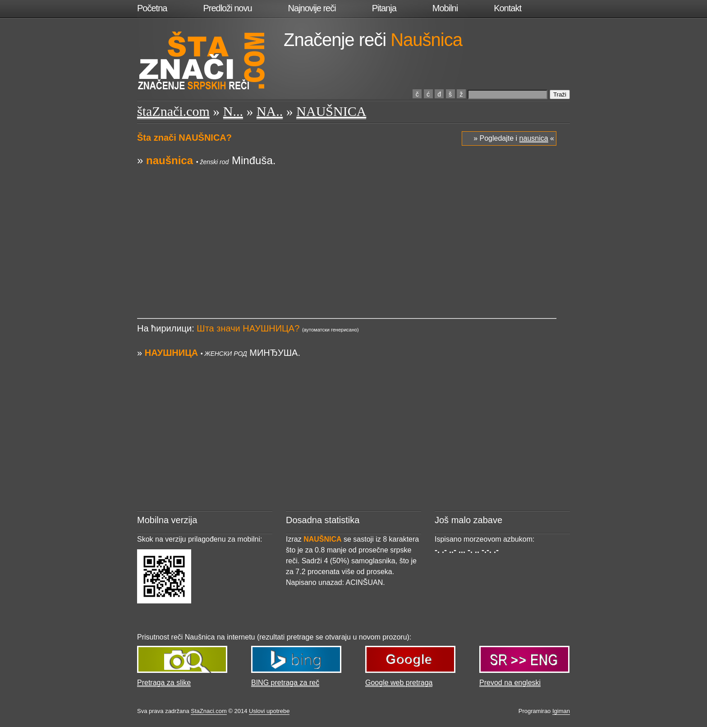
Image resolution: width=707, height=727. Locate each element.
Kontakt (507, 8)
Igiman (561, 711)
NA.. (270, 111)
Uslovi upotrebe (269, 711)
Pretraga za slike (164, 682)
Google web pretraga (398, 682)
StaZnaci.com (208, 711)
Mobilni (445, 8)
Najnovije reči (312, 8)
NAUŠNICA (331, 111)
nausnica (533, 138)
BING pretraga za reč (285, 682)
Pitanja (384, 8)
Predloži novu (227, 8)
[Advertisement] (346, 231)
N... (233, 111)
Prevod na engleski (510, 682)
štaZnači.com (173, 111)
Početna (152, 8)
